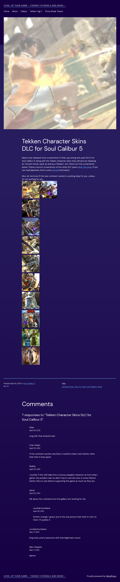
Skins (100, 387)
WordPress (111, 576)
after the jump (85, 167)
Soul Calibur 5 (29, 383)
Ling (88, 387)
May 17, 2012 (34, 532)
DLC (76, 387)
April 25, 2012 (34, 430)
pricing (55, 170)
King (83, 387)
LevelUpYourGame (41, 508)
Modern (93, 387)
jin (80, 387)
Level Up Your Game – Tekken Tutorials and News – (35, 5)
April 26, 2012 (38, 511)
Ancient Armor (68, 387)
